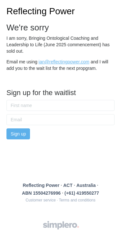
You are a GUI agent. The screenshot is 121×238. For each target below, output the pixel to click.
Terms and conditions (77, 200)
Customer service (40, 200)
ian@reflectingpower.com (64, 61)
